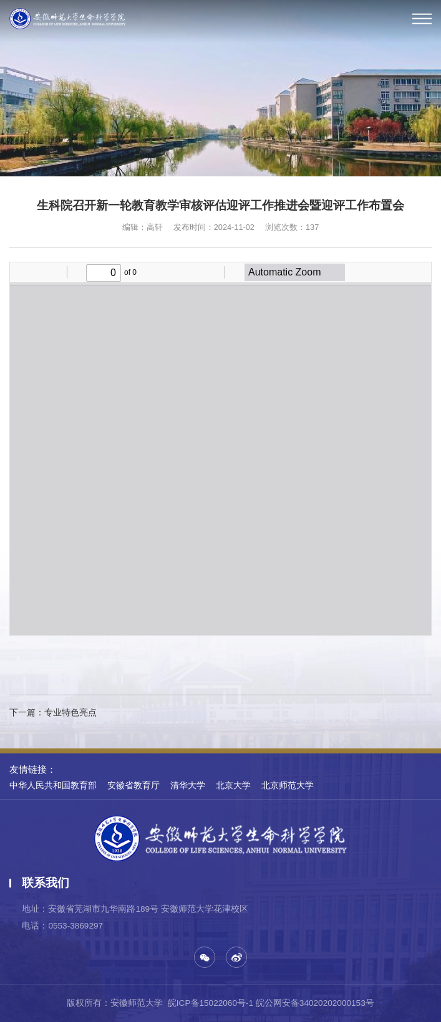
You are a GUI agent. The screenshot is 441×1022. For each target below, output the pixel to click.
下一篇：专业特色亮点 (53, 712)
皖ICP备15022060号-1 (210, 1003)
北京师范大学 (287, 785)
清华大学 (187, 785)
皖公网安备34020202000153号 (315, 1003)
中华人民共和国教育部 (53, 785)
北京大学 (233, 785)
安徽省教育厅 (133, 785)
